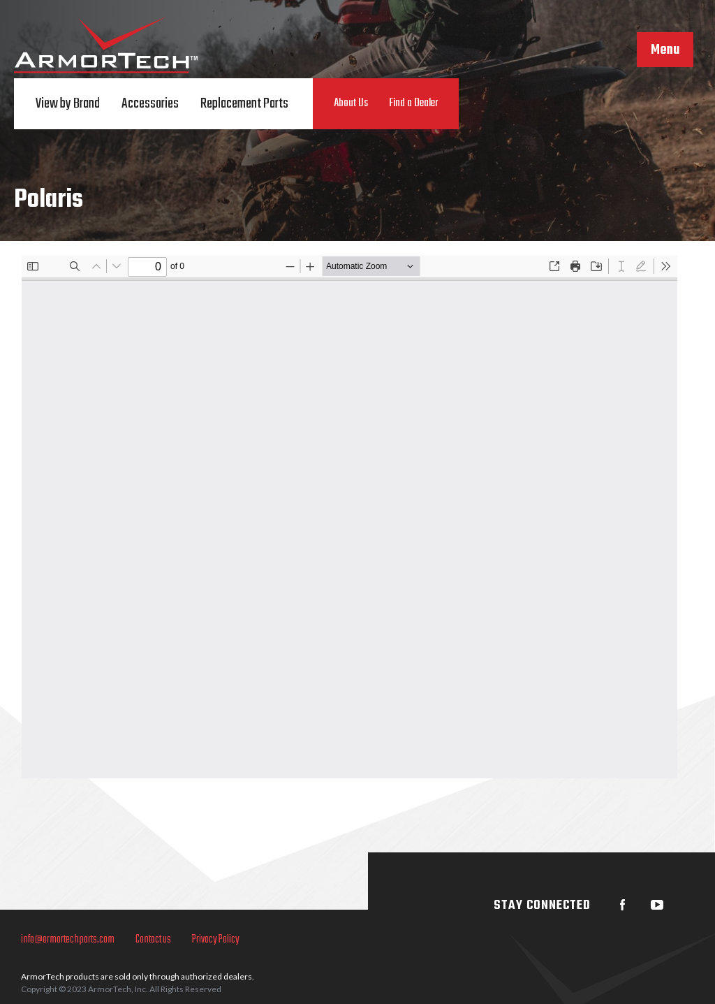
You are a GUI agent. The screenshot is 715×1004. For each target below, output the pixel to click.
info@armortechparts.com (68, 940)
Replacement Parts (244, 104)
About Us (351, 103)
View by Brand (68, 104)
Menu (665, 50)
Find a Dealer (413, 103)
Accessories (150, 104)
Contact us (153, 940)
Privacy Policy (215, 940)
